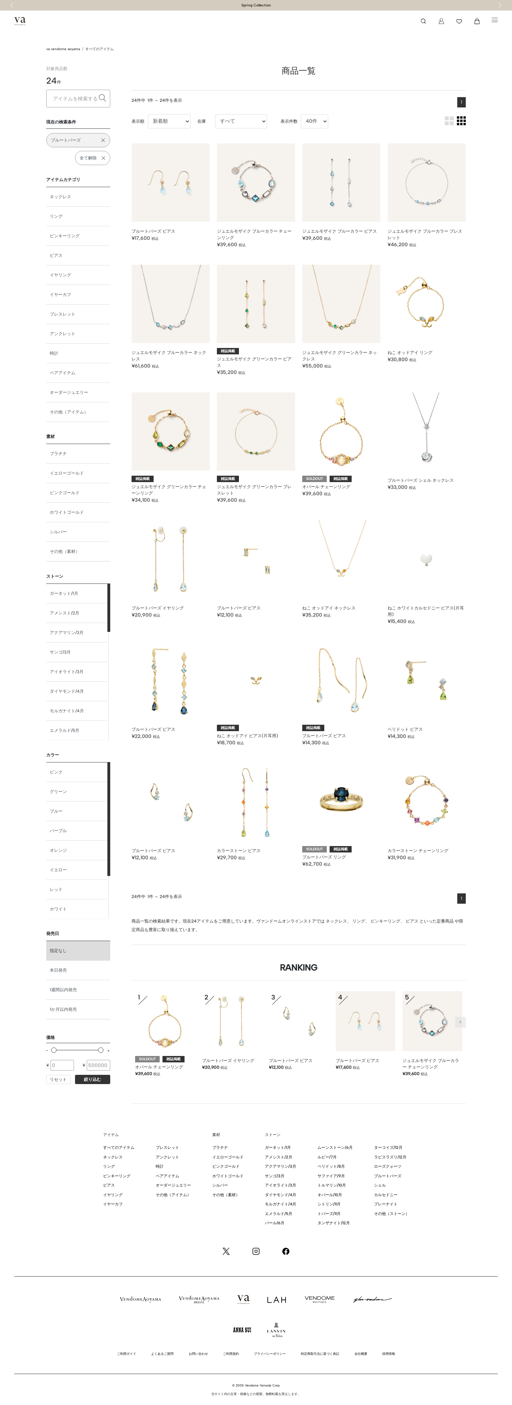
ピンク (56, 772)
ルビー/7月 (327, 1157)
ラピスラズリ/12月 (390, 1157)
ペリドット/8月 (331, 1166)
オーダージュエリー (69, 392)
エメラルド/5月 (64, 730)
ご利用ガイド (126, 1354)
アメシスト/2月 (64, 613)
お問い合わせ (198, 1354)
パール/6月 (274, 1223)
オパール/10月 (330, 1195)
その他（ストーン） (391, 1213)
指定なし (58, 950)
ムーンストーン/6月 (335, 1147)
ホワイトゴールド (67, 512)
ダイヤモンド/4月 (67, 691)
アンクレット (62, 333)
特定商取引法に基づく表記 (320, 1354)
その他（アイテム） (69, 412)
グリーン (58, 791)
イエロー (58, 869)
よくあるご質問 (162, 1354)
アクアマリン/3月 (67, 632)
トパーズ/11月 (329, 1213)
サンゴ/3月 (60, 652)
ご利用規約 (231, 1354)
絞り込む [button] (92, 1079)
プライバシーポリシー (270, 1354)
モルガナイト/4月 (67, 710)
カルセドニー (386, 1195)
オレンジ (58, 850)
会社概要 (360, 1354)
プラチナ (58, 453)
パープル (58, 830)
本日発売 (58, 970)
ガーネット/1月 (64, 593)
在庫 (201, 121)
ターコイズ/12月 (388, 1147)
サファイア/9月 (331, 1176)
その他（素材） (65, 551)
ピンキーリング (65, 235)
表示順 (138, 121)
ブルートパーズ (387, 1176)
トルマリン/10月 (332, 1185)
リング (56, 216)
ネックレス (60, 196)
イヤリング (60, 275)
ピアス (56, 255)
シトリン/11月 (329, 1204)
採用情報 (388, 1354)
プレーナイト (386, 1204)
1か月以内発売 (63, 1009)
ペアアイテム (62, 372)
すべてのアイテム (99, 49)
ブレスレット (62, 314)
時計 (54, 353)
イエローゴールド (67, 473)
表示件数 (289, 121)
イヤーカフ (60, 294)
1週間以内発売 (63, 989)
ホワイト (58, 909)
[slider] (54, 1050)
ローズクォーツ (387, 1166)
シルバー (58, 531)
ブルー (56, 811)
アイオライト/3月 (67, 671)
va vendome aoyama (63, 49)
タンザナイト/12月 (334, 1223)
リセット (58, 1079)
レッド (56, 889)
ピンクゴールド (65, 492)
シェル (380, 1185)
